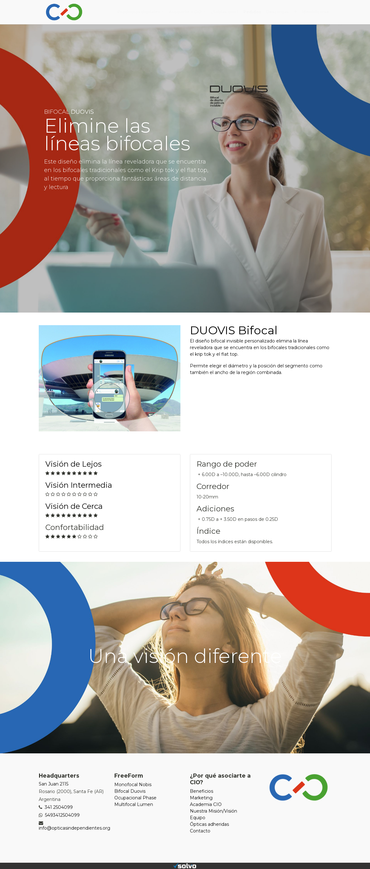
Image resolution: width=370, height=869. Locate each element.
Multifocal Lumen (133, 804)
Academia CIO (206, 804)
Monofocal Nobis (132, 784)
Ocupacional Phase (135, 798)
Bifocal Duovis (129, 791)
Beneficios (201, 791)
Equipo (197, 817)
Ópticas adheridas (209, 824)
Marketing (201, 798)
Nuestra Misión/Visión (213, 811)
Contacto (200, 831)
